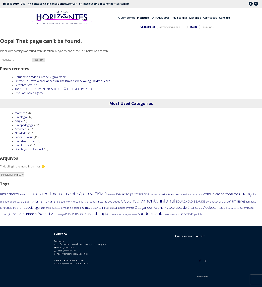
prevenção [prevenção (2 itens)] (6, 214)
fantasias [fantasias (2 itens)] (251, 201)
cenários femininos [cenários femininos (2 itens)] (168, 194)
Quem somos (126, 18)
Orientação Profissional (29, 149)
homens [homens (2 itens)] (45, 207)
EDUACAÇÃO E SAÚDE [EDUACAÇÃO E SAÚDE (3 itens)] (190, 201)
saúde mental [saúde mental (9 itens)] (151, 213)
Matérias (195, 18)
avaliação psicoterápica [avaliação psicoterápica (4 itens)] (132, 194)
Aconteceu (210, 18)
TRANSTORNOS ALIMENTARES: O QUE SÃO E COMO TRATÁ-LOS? (54, 89)
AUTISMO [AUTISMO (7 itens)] (98, 194)
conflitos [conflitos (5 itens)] (231, 194)
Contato (224, 18)
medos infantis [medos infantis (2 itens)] (125, 207)
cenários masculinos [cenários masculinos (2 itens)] (191, 194)
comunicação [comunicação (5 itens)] (213, 194)
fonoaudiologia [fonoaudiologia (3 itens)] (9, 208)
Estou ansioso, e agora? (29, 93)
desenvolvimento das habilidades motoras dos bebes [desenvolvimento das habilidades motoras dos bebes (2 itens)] (89, 201)
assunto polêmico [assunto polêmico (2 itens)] (29, 194)
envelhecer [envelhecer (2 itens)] (212, 201)
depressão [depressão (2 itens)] (16, 201)
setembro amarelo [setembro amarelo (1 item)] (172, 214)
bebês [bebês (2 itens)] (153, 194)
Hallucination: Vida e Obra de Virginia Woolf (40, 77)
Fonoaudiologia (24, 137)
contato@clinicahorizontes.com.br (54, 4)
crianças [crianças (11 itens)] (247, 193)
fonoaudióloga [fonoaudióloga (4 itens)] (29, 207)
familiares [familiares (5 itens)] (238, 201)
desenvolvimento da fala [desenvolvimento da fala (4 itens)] (40, 201)
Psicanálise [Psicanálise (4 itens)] (45, 214)
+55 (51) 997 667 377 (66, 250)
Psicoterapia (22, 145)
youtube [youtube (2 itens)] (198, 214)
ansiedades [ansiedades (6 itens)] (9, 194)
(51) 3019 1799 (16, 4)
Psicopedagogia (24, 125)
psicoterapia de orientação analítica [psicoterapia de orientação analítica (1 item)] (123, 214)
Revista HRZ (179, 18)
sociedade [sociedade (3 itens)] (186, 214)
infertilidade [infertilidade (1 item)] (55, 208)
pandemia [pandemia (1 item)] (235, 208)
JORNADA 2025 (160, 18)
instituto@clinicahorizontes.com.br (106, 4)
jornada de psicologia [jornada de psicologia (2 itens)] (73, 207)
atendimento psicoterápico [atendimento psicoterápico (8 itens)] (64, 194)
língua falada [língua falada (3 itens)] (109, 208)
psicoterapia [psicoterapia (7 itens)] (97, 213)
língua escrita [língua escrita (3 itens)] (93, 208)
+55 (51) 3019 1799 (65, 247)
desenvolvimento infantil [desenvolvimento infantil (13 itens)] (148, 200)
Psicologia (21, 117)
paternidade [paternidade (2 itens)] (247, 207)
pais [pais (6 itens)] (226, 207)
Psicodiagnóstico (25, 141)
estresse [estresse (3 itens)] (224, 201)
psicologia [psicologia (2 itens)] (59, 214)
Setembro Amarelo (26, 85)
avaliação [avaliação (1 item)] (111, 195)
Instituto (143, 18)
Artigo (18, 121)
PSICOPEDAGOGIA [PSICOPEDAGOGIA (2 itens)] (75, 214)
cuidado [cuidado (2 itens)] (4, 201)
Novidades (21, 133)
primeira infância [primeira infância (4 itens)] (25, 214)
